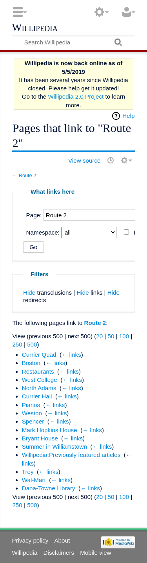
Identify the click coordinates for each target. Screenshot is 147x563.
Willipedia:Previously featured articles (71, 454)
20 (99, 336)
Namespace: (43, 232)
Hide (29, 292)
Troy (28, 471)
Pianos (31, 405)
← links (71, 354)
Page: (34, 215)
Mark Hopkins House (49, 430)
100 (124, 336)
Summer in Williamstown (54, 446)
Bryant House (40, 438)
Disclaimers (59, 552)
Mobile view (95, 552)
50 (111, 336)
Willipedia (35, 27)
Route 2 (27, 175)
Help (128, 115)
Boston (31, 362)
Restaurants (38, 371)
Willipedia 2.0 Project (76, 96)
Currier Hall (37, 396)
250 (17, 344)
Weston (32, 413)
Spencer (33, 421)
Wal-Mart (34, 480)
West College (39, 379)
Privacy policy (30, 540)
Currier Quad (39, 354)
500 (32, 344)
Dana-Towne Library (48, 488)
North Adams (39, 388)
